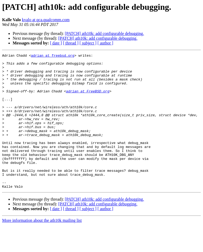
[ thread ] (71, 43)
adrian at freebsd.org (52, 56)
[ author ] (105, 43)
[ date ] (56, 43)
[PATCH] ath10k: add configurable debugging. (104, 33)
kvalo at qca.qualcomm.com (46, 19)
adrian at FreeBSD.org (87, 99)
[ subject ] (88, 43)
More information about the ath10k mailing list (42, 247)
